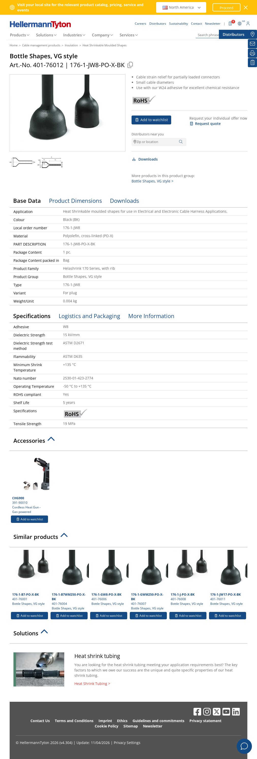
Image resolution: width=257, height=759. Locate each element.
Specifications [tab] (32, 316)
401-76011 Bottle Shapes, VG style (228, 578)
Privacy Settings (127, 742)
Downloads (145, 159)
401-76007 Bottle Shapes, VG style (149, 580)
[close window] (246, 7)
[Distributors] (252, 34)
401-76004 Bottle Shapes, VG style (70, 580)
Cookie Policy (106, 726)
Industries (72, 34)
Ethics (122, 720)
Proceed (226, 7)
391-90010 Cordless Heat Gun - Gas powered (30, 483)
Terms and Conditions (74, 720)
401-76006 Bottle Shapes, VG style (109, 578)
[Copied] (130, 64)
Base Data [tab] (27, 200)
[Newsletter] (252, 43)
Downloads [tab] (124, 200)
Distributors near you (148, 134)
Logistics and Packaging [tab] (89, 316)
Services (127, 34)
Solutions (44, 34)
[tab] (128, 442)
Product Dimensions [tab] (75, 200)
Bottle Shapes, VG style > (152, 181)
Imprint (105, 720)
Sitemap (130, 726)
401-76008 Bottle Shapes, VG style (188, 578)
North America (182, 7)
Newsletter (152, 726)
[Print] (252, 53)
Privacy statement (205, 720)
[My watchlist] (252, 62)
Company (100, 34)
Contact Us (40, 720)
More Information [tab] (151, 316)
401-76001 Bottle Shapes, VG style (30, 578)
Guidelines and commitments (158, 720)
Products (18, 34)
